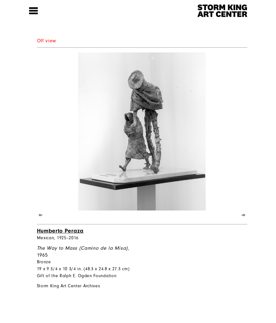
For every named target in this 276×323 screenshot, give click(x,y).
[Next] (243, 215)
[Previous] (40, 215)
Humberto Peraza (60, 231)
